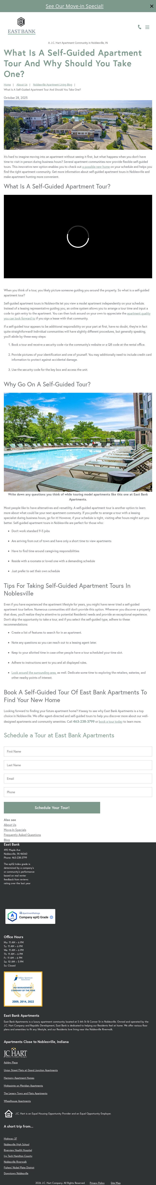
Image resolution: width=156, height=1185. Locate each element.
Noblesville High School (16, 1144)
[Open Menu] (147, 27)
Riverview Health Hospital (18, 1150)
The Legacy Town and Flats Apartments (25, 1093)
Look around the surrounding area (34, 672)
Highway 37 (10, 1138)
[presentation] (78, 236)
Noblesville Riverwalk (15, 1161)
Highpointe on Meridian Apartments (23, 1085)
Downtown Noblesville (16, 1173)
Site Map (116, 1183)
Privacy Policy (97, 1183)
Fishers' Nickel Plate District (19, 1167)
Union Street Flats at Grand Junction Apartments (31, 1070)
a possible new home (96, 167)
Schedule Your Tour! (52, 807)
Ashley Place (11, 1062)
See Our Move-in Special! (74, 6)
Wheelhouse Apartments (17, 1101)
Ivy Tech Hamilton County (18, 1156)
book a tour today (110, 721)
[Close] (151, 6)
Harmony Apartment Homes (19, 1078)
